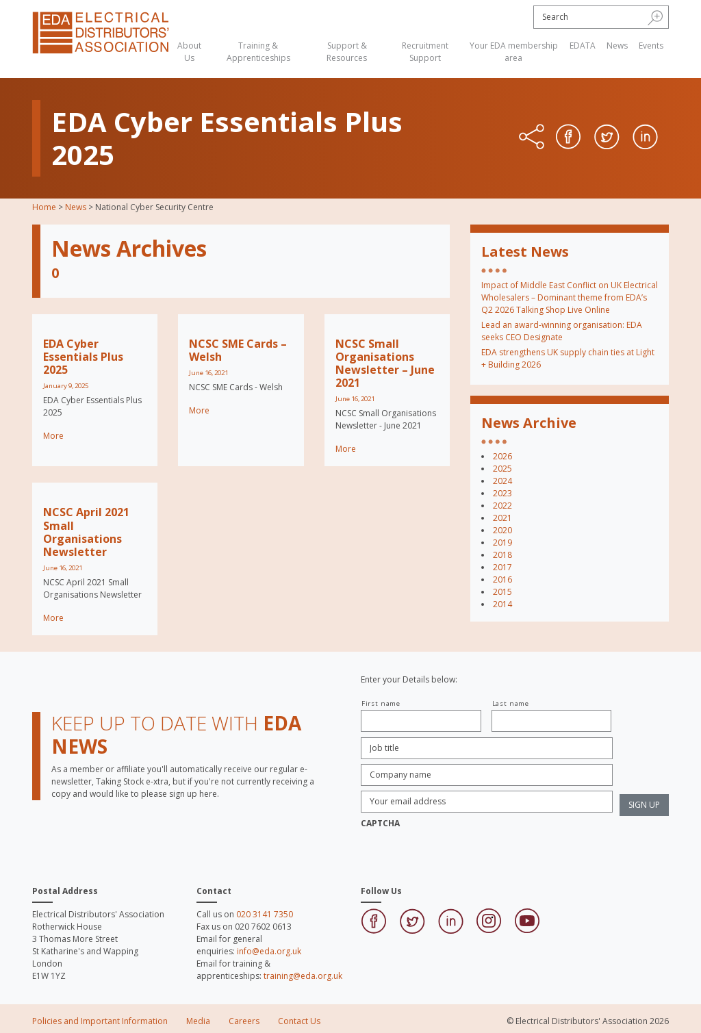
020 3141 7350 (264, 914)
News (617, 45)
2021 (502, 518)
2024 (502, 481)
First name (380, 703)
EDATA (583, 45)
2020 (502, 530)
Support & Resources (347, 52)
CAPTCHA (380, 823)
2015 (502, 592)
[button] (655, 17)
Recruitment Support (425, 52)
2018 (502, 555)
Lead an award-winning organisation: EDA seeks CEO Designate (561, 331)
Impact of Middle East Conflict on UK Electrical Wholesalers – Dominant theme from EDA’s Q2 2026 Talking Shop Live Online (569, 297)
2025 (502, 468)
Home (44, 207)
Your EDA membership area (514, 52)
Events (651, 45)
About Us (189, 52)
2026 (502, 456)
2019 (502, 542)
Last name (510, 703)
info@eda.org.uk (269, 951)
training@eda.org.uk (303, 976)
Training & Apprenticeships (258, 52)
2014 (502, 604)
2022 (502, 505)
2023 (502, 493)
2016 (502, 579)
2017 (502, 567)
